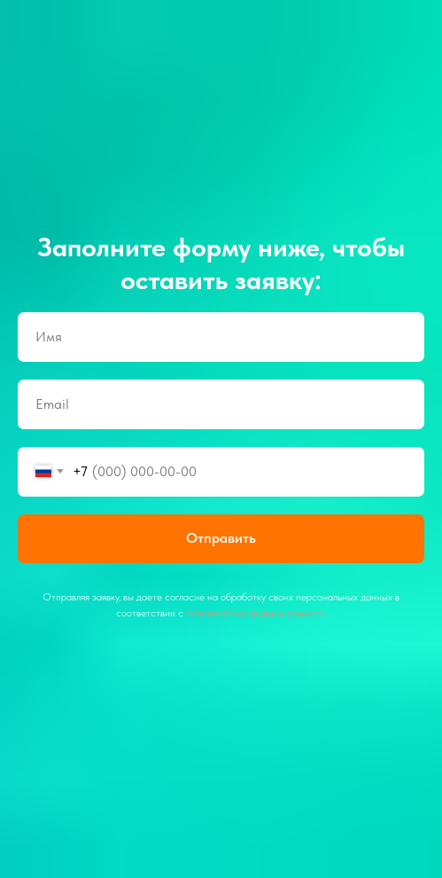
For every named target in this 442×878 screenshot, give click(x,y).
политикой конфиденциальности (256, 613)
